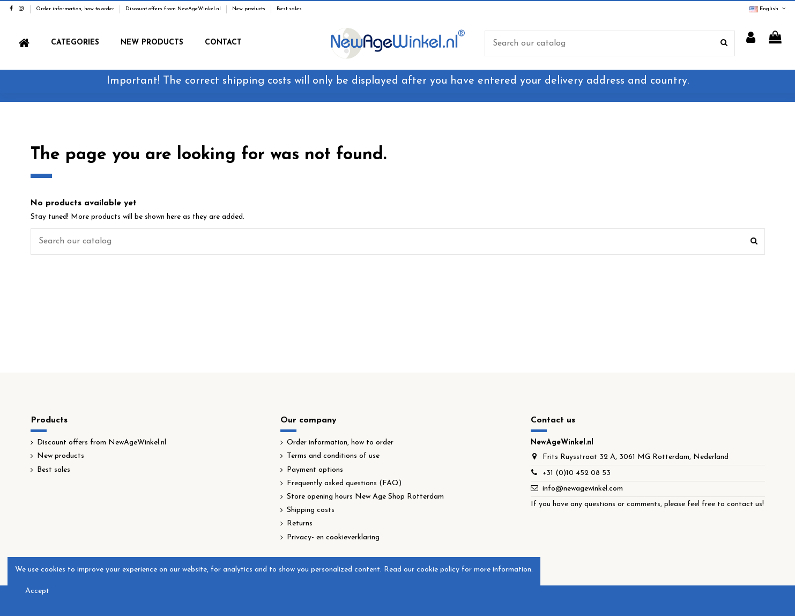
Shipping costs (311, 510)
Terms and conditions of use (333, 456)
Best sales (289, 9)
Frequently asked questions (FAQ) (344, 483)
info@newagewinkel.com (583, 489)
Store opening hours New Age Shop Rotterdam (365, 497)
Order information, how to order (76, 9)
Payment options (315, 470)
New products (249, 9)
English (768, 9)
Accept (37, 591)
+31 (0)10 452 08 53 (577, 473)
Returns (300, 523)
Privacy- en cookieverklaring (333, 537)
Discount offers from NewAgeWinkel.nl (173, 9)
